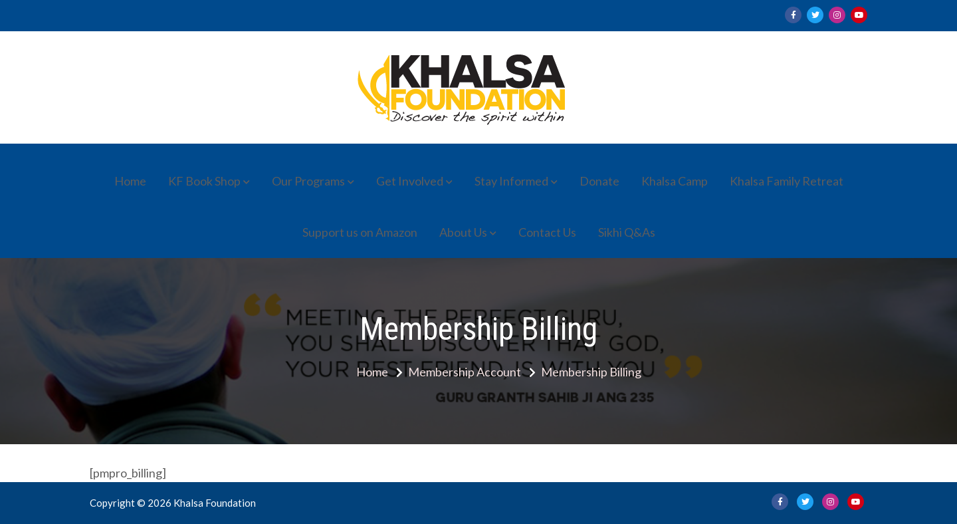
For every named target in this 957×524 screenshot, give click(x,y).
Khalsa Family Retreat (786, 181)
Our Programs (308, 181)
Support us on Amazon (359, 232)
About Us (463, 232)
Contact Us (547, 232)
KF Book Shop (204, 181)
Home (130, 181)
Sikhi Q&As (626, 232)
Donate (599, 181)
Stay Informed (511, 181)
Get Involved (409, 181)
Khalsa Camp (674, 181)
